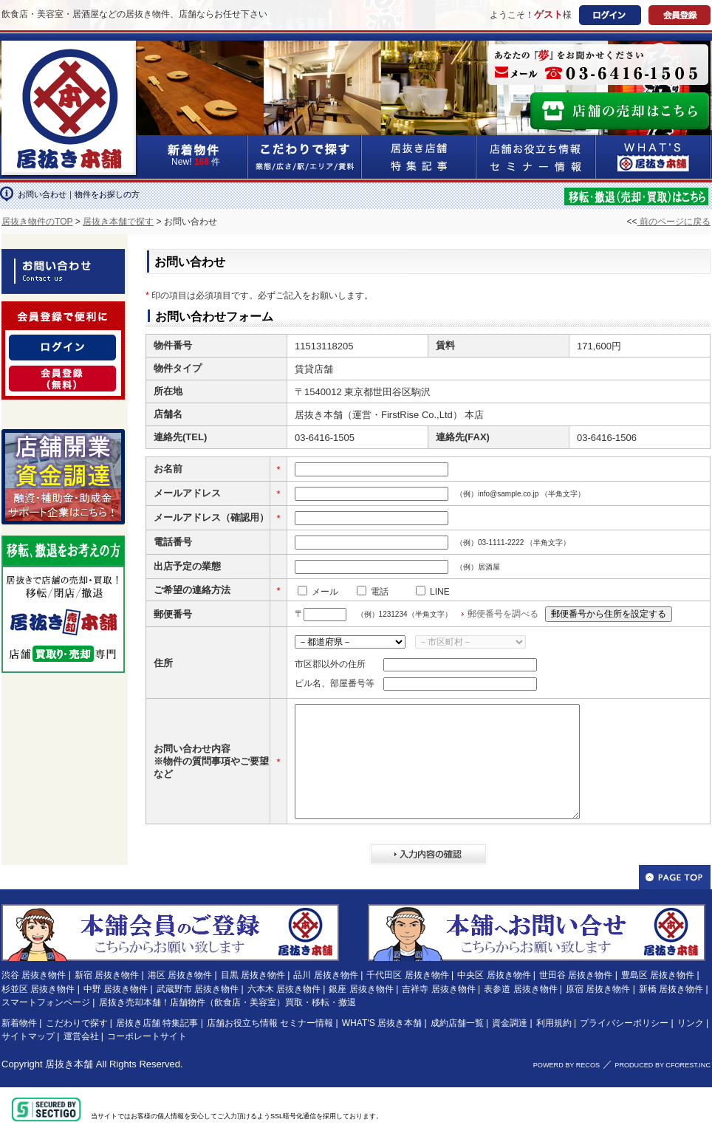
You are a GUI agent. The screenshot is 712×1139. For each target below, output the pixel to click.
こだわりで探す (305, 157)
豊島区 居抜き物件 (657, 975)
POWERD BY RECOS (566, 1065)
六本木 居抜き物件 (284, 989)
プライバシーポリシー (624, 1023)
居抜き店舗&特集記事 (419, 157)
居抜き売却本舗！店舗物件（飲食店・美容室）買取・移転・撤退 (227, 1002)
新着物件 (19, 1023)
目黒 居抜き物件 (253, 975)
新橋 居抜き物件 (671, 989)
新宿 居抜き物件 (107, 975)
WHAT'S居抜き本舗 (653, 157)
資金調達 (509, 1023)
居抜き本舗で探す (118, 221)
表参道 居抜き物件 (520, 989)
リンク (690, 1023)
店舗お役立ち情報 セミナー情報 (270, 1023)
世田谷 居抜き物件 (575, 975)
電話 (379, 591)
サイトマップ (28, 1036)
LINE (440, 591)
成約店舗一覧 (457, 1023)
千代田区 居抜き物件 (407, 975)
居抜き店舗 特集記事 (157, 1023)
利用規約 (554, 1023)
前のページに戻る (674, 221)
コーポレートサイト (147, 1036)
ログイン (610, 15)
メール (325, 591)
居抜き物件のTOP (36, 221)
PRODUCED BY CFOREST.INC (663, 1065)
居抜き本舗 (69, 1064)
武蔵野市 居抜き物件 (198, 989)
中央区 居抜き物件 (493, 975)
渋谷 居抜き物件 (33, 975)
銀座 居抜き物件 (361, 989)
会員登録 (679, 15)
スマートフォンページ (45, 1002)
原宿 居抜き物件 (598, 989)
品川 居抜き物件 (325, 975)
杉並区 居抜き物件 (38, 989)
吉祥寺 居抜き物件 (438, 989)
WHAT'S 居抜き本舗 (382, 1023)
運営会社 (81, 1036)
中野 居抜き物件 (115, 989)
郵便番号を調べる (503, 614)
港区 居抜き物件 (180, 975)
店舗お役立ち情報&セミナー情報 (536, 157)
